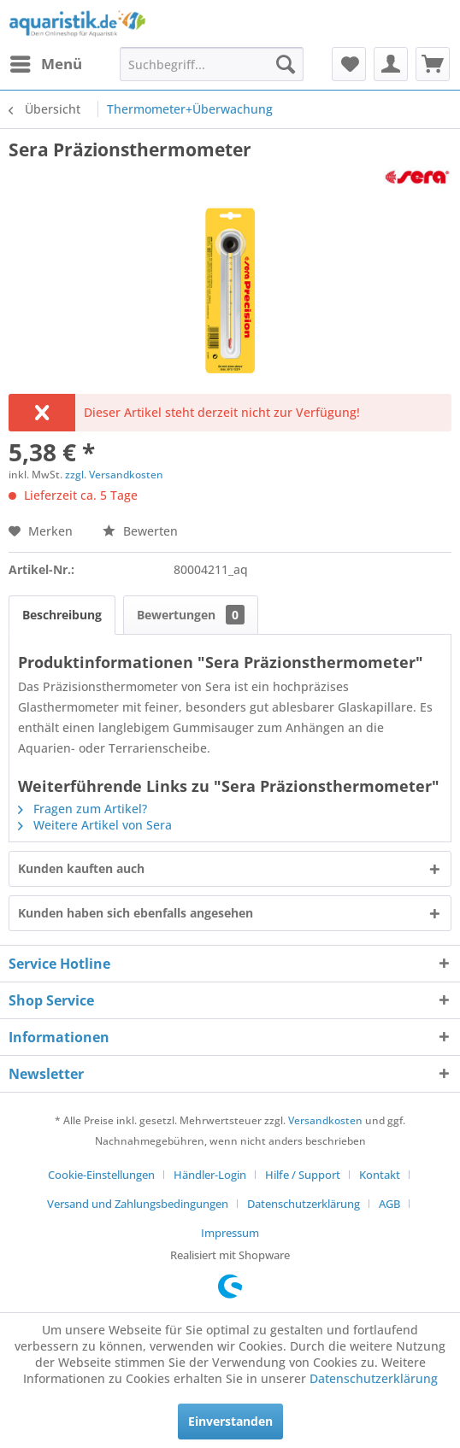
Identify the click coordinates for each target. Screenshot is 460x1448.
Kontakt (379, 1174)
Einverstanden (230, 1421)
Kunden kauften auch (81, 868)
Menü (46, 61)
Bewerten (140, 531)
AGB (389, 1203)
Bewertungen (191, 614)
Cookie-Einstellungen (101, 1174)
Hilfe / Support (302, 1174)
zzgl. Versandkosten (114, 474)
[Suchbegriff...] (212, 64)
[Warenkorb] (433, 64)
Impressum (230, 1232)
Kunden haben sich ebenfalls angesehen (135, 913)
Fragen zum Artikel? (82, 808)
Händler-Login (210, 1174)
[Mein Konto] (391, 64)
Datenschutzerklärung (303, 1203)
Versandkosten (325, 1120)
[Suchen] (286, 64)
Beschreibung (62, 615)
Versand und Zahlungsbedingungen (137, 1203)
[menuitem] (45, 64)
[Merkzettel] (349, 64)
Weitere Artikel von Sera (95, 825)
